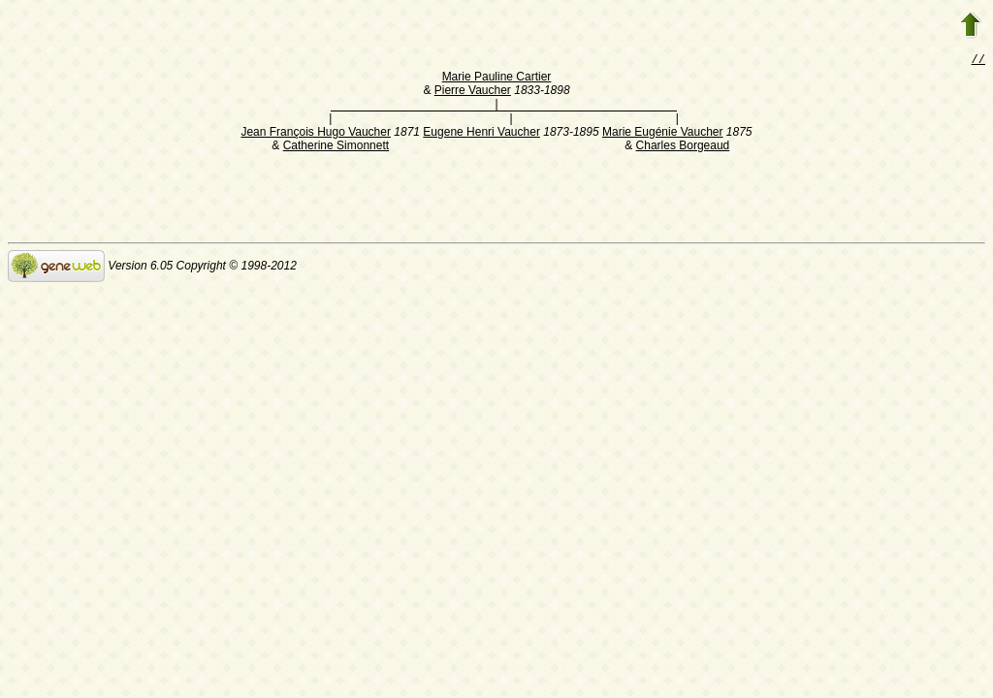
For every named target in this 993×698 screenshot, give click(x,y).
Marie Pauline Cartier (497, 78)
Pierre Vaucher (472, 92)
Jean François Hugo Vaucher (315, 134)
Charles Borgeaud (683, 147)
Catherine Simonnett (336, 147)
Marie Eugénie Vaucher (662, 134)
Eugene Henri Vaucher (481, 134)
